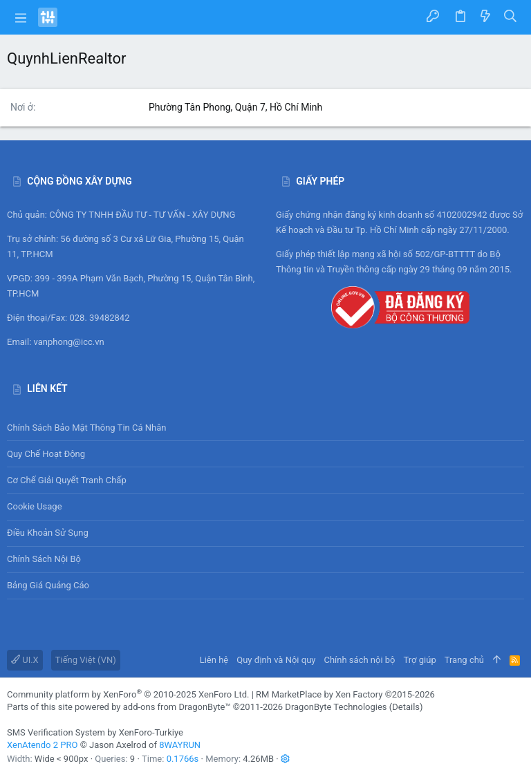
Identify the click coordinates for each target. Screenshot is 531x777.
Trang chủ (464, 660)
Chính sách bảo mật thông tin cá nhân (265, 427)
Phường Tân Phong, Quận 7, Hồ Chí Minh (235, 107)
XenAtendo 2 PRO (42, 745)
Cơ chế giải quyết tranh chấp (67, 480)
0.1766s (183, 758)
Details (406, 707)
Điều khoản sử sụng (47, 532)
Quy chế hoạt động (265, 454)
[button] (21, 17)
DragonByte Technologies (335, 707)
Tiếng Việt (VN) (85, 660)
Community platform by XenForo (128, 694)
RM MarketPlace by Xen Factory (345, 694)
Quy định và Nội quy (275, 660)
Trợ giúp (420, 660)
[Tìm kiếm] (510, 17)
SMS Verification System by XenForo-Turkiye (95, 732)
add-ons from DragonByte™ (177, 707)
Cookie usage (34, 506)
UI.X (25, 660)
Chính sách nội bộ (44, 559)
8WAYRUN (180, 745)
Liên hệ (214, 660)
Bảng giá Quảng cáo (48, 585)
